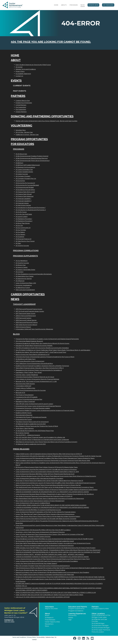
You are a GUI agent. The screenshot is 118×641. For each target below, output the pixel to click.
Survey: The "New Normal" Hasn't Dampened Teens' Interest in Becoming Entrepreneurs (45, 514)
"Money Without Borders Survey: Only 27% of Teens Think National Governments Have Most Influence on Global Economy (56, 476)
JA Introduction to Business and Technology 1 (30, 207)
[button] (66, 5)
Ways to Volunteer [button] (51, 608)
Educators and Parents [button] (77, 607)
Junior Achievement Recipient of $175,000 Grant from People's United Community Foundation (47, 561)
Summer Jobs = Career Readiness (27, 375)
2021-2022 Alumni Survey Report (26, 325)
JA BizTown (19, 163)
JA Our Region (20, 234)
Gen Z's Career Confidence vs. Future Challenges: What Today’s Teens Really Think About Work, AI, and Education (53, 350)
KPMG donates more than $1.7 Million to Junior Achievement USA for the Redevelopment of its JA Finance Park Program (55, 548)
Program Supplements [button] (76, 608)
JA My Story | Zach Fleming (25, 428)
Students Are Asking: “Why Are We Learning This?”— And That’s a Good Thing (41, 352)
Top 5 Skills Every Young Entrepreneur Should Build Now (34, 363)
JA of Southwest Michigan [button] (101, 627)
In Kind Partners (21, 105)
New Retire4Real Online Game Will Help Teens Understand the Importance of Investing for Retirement (50, 498)
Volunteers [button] (49, 607)
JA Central (19, 67)
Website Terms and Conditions (26, 69)
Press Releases (21, 449)
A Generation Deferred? (23, 386)
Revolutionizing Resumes (24, 415)
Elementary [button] (72, 615)
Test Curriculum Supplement (25, 290)
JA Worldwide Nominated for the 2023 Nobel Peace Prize (35, 430)
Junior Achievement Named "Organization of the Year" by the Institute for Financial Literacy (46, 512)
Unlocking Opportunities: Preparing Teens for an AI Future (35, 377)
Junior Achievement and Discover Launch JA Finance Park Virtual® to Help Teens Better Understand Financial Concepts (55, 483)
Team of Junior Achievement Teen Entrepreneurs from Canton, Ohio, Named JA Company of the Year (50, 534)
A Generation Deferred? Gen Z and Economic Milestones (34, 329)
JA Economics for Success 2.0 (25, 183)
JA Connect (19, 272)
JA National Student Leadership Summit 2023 (31, 424)
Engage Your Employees (24, 103)
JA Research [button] (49, 617)
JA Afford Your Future (23, 287)
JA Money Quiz (21, 265)
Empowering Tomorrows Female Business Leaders (33, 408)
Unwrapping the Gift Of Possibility (26, 397)
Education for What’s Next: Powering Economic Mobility (34, 345)
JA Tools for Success (22, 245)
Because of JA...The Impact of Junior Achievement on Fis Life (36, 381)
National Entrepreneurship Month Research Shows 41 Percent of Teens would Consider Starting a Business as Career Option (56, 489)
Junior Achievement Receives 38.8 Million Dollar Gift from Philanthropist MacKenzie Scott (45, 474)
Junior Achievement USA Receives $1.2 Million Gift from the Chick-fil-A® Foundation (43, 530)
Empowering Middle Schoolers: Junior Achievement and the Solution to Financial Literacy (45, 410)
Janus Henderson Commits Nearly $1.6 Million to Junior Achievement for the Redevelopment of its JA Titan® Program (54, 539)
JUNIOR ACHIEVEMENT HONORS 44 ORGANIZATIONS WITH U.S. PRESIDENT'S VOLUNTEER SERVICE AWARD (52, 507)
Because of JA (20, 392)
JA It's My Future (21, 212)
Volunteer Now (21, 130)
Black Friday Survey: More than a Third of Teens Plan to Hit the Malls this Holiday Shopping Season (48, 516)
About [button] (47, 613)
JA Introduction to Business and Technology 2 (31, 210)
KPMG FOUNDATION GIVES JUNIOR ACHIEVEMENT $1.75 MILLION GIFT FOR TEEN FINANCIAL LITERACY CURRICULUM (56, 592)
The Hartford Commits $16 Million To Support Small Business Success (38, 510)
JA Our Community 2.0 (23, 227)
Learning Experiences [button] (77, 613)
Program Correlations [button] (75, 611)
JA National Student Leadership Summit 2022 (31, 444)
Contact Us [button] (8, 620)
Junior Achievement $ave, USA (26, 283)
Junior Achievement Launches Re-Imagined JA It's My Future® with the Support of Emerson (46, 469)
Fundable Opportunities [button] (100, 608)
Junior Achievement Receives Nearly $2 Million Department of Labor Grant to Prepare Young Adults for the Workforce (55, 494)
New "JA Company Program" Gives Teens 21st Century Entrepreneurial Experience (43, 566)
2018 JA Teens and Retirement (26, 316)
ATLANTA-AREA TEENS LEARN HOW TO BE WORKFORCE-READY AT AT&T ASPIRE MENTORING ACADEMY (51, 505)
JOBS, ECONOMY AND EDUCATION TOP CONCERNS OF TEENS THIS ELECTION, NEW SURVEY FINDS (49, 595)
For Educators (22, 144)
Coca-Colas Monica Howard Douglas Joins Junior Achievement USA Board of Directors (45, 545)
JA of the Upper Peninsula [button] (101, 630)
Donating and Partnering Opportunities (42, 116)
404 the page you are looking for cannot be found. (51, 41)
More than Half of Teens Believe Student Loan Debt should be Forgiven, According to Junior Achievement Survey (53, 543)
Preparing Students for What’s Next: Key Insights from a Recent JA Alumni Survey (43, 343)
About (63, 5)
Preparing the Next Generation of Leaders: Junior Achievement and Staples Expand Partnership (47, 339)
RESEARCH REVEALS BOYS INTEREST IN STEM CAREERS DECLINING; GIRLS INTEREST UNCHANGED (50, 554)
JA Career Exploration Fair (24, 169)
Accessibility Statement (23, 73)
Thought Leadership (24, 304)
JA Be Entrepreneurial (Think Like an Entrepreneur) (33, 160)
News (83, 5)
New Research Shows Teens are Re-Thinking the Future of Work (37, 426)
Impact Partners (21, 112)
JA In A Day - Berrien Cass (24, 132)
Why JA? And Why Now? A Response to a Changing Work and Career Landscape (42, 439)
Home (56, 5)
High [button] (70, 620)
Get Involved (108, 5)
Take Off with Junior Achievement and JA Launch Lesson (34, 404)
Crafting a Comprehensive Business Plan (29, 399)
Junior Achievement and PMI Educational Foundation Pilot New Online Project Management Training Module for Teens (55, 458)
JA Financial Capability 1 (23, 198)
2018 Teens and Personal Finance (27, 322)
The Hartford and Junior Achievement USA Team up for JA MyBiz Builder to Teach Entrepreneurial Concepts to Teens (54, 487)
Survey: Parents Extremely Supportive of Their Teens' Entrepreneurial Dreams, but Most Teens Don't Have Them (53, 559)
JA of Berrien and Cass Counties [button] (99, 620)
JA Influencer (20, 281)
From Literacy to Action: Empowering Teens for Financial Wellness (37, 379)
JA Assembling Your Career (24, 276)
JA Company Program (23, 176)
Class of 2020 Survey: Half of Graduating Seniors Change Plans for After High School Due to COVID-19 (49, 454)
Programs (74, 5)
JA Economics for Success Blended (27, 185)
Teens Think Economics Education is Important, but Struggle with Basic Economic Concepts (46, 518)
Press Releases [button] (50, 620)
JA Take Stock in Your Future (25, 241)
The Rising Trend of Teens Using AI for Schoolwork (32, 422)
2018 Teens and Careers (23, 318)
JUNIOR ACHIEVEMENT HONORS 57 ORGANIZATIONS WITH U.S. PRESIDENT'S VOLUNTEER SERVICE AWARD (52, 557)
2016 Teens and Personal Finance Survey (29, 309)
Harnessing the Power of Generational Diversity (31, 417)
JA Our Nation (20, 232)
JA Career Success (22, 174)
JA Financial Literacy (22, 203)
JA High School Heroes (23, 205)
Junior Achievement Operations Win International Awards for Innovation (39, 478)
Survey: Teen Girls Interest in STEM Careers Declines (33, 536)
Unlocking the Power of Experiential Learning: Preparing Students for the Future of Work (45, 357)
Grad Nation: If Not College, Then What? (29, 372)
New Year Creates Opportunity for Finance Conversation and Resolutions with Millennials (45, 574)
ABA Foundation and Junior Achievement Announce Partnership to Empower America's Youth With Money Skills (53, 460)
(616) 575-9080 (9, 622)
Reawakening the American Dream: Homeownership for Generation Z (39, 370)
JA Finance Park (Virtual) (24, 194)
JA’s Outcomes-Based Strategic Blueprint (29, 341)
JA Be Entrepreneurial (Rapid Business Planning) (32, 158)
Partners (18, 96)
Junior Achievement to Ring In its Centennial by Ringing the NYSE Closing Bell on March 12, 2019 (47, 471)
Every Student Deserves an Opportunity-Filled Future (33, 65)
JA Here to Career (22, 267)
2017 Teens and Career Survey (25, 313)
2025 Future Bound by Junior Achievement (30, 361)
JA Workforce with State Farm (25, 359)
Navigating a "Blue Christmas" (25, 401)
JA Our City (19, 225)
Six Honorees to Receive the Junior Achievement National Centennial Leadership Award (45, 541)
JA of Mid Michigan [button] (98, 623)
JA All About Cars (21, 154)
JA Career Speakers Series (24, 172)
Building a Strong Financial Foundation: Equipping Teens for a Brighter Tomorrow (42, 366)
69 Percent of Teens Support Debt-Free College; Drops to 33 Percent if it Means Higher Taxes (47, 467)
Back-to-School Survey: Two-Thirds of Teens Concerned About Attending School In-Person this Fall (48, 485)
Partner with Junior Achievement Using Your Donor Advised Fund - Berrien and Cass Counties (46, 121)
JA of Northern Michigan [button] (100, 625)
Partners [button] (95, 607)
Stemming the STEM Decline (25, 383)
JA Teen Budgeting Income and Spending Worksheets (34, 274)
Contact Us (19, 76)
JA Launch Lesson (22, 216)
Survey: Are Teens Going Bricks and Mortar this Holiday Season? (36, 563)
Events (16, 80)
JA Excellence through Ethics (25, 189)
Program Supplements (25, 256)
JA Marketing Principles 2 (24, 221)
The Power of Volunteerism (25, 395)
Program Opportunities (29, 139)
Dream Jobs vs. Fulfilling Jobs (25, 388)
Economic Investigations (24, 285)
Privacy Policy (20, 71)
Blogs (16, 334)
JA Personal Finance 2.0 (23, 239)
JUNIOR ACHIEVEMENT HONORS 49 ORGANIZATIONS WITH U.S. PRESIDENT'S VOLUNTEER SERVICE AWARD (52, 492)
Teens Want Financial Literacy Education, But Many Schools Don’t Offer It (40, 368)
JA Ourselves (20, 236)
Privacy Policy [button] (31, 637)
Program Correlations (26, 250)
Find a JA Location (98, 632)
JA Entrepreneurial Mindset (25, 187)
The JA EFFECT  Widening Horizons (28, 435)
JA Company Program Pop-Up (26, 178)
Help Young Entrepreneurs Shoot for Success (31, 390)
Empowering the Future (24, 419)
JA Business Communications (25, 167)
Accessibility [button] (41, 637)
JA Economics (20, 181)
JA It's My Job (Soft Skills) (24, 214)
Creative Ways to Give (23, 100)
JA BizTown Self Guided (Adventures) (28, 165)
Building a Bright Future (23, 413)
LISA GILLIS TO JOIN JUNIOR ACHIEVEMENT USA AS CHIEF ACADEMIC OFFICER (43, 597)
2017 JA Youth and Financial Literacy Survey (30, 311)
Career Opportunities (28, 294)
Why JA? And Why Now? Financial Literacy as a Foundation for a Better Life (40, 437)
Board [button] (47, 615)
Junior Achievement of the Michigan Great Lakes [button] (101, 616)
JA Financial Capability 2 (23, 201)
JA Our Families (21, 230)
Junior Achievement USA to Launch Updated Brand (33, 503)
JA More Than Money (23, 223)
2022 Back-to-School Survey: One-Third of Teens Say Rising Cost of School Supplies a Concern (46, 442)
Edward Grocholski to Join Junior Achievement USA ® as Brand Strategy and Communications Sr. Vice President (52, 572)
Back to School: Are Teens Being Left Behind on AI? (33, 354)
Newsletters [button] (49, 624)
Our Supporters (21, 107)
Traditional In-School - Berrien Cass (27, 134)
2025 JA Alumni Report (23, 327)
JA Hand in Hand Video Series (25, 269)
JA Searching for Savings (24, 278)
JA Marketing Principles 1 (24, 219)
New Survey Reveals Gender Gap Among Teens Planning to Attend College (40, 570)
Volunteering (21, 125)
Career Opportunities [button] (52, 622)
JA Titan (18, 243)
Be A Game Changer (22, 433)
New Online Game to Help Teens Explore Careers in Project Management (40, 501)
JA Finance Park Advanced (24, 196)
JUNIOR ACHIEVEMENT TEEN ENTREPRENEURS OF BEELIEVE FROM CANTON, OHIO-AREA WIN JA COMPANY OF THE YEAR (58, 552)
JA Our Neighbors (21, 260)
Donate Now (93, 5)
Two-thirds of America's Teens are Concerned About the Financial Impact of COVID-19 (44, 496)
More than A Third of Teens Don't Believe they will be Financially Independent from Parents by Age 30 (49, 480)
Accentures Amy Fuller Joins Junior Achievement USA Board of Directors (40, 532)
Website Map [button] (50, 637)
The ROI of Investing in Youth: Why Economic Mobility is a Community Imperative (42, 348)
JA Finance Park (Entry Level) (25, 192)
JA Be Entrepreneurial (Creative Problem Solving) (32, 156)
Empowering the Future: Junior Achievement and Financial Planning (38, 406)
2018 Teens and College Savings (26, 320)
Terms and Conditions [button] (19, 637)
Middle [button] (70, 617)
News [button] (47, 626)
